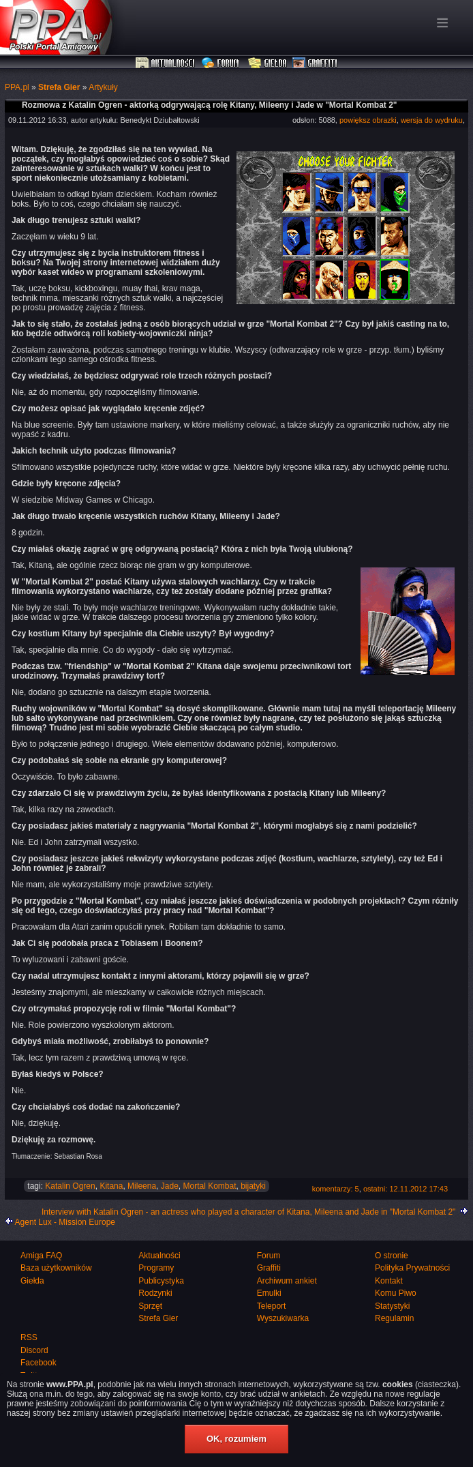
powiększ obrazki (368, 120)
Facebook (38, 1362)
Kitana (111, 1186)
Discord (34, 1350)
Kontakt (389, 1281)
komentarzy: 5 (335, 1189)
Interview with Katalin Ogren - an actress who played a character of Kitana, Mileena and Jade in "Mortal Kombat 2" (249, 1212)
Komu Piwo (395, 1293)
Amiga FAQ (41, 1255)
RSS (28, 1337)
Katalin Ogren (70, 1186)
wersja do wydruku (432, 120)
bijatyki (253, 1186)
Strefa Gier (59, 87)
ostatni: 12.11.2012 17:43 (405, 1189)
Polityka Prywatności (412, 1268)
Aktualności (166, 63)
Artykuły (103, 87)
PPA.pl (17, 87)
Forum (222, 63)
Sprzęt (150, 1306)
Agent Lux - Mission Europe (65, 1222)
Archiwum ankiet (287, 1281)
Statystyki (392, 1306)
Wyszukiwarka (283, 1318)
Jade (170, 1186)
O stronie (391, 1255)
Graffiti (314, 63)
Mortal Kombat (209, 1186)
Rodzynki (155, 1293)
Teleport (271, 1306)
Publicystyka (161, 1281)
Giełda (267, 63)
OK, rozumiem (236, 1439)
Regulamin (394, 1318)
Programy (156, 1268)
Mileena (141, 1186)
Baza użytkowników (56, 1268)
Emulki (269, 1293)
